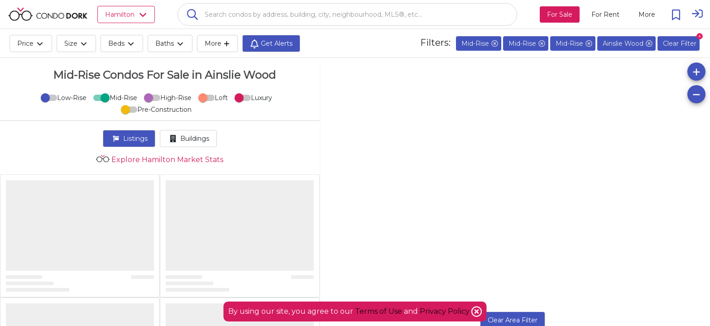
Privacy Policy (445, 311)
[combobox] (347, 14)
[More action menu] (646, 14)
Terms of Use (378, 311)
